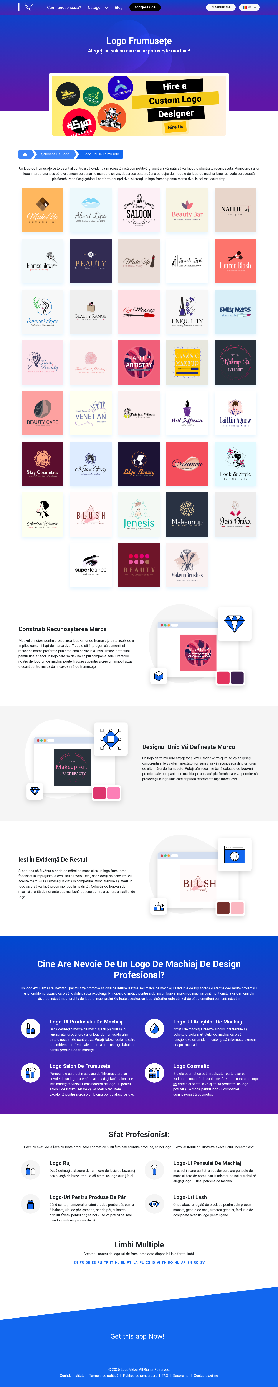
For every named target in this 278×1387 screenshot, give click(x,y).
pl (141, 1262)
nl (117, 1262)
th (164, 1262)
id (153, 1262)
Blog (118, 7)
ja (135, 1262)
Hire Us (175, 127)
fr (82, 1262)
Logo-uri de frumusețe (101, 154)
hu (177, 1262)
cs (148, 1262)
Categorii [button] (95, 7)
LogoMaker (129, 1370)
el (123, 1262)
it (111, 1262)
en (76, 1262)
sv (202, 1262)
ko (170, 1262)
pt (129, 1262)
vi (158, 1262)
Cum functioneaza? (64, 7)
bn (189, 1262)
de (88, 1262)
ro (247, 7)
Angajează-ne (145, 7)
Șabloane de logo (55, 154)
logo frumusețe (114, 871)
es (94, 1262)
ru (100, 1262)
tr (106, 1262)
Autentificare (220, 7)
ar (183, 1262)
